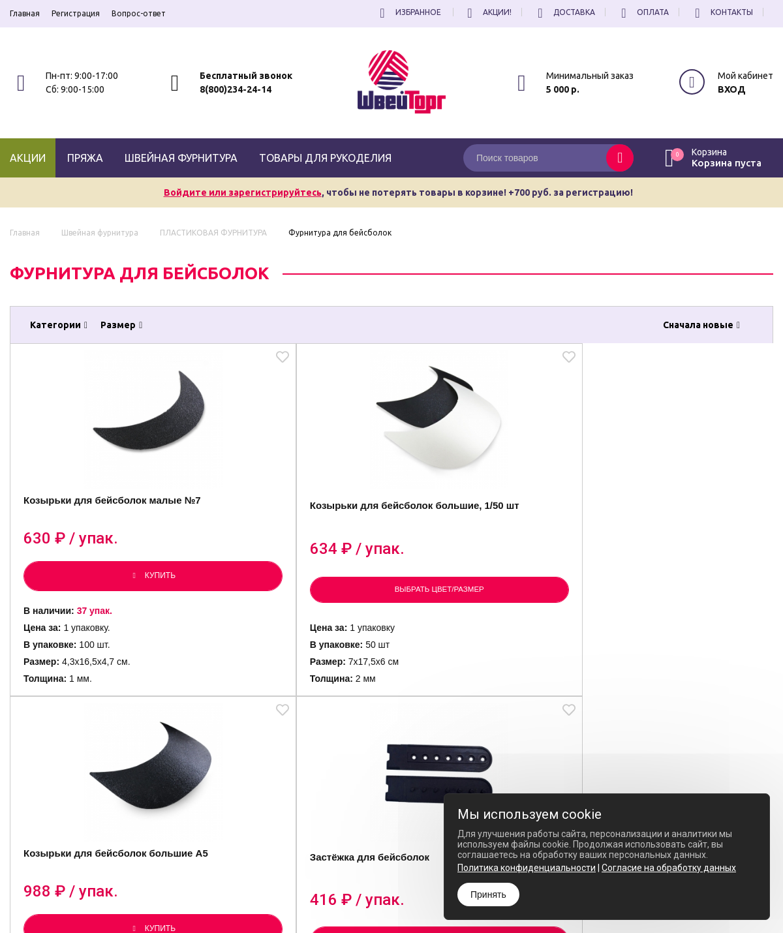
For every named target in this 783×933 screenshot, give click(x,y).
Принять (488, 894)
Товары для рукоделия (325, 158)
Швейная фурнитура (181, 158)
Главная (25, 13)
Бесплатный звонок (246, 75)
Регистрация (76, 13)
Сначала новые (701, 325)
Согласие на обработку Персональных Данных (441, 897)
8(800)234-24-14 (235, 89)
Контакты (722, 12)
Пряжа (85, 158)
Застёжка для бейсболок (667, 519)
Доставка (564, 12)
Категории (58, 325)
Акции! (487, 12)
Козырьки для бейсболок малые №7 (95, 522)
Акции (28, 158)
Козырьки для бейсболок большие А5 (477, 522)
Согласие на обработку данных (669, 868)
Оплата (643, 12)
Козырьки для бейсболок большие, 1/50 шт (286, 526)
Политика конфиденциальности (413, 886)
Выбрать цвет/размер (296, 603)
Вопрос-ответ (139, 13)
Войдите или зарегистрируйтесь (243, 192)
